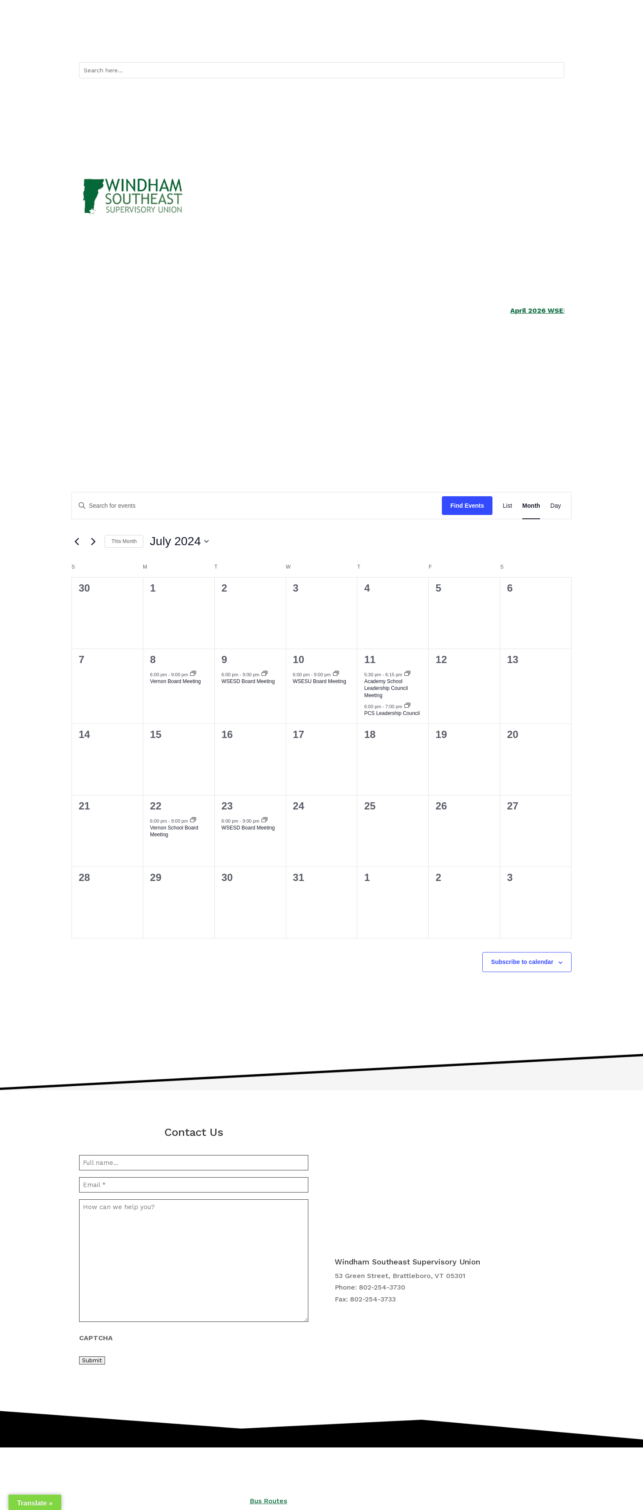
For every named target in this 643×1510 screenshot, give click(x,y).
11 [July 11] (370, 659)
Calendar (518, 43)
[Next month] (93, 541)
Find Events (467, 505)
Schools (91, 395)
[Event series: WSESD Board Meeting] (264, 674)
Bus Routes (478, 43)
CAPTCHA (96, 1338)
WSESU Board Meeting (319, 681)
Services (173, 395)
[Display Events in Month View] (531, 505)
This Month (124, 541)
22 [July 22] (156, 806)
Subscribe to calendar (522, 961)
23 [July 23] (227, 806)
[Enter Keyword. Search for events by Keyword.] (257, 505)
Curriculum (343, 395)
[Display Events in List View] (507, 505)
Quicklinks (429, 43)
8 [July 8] (153, 659)
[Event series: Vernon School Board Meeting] (193, 820)
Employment (428, 395)
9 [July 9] (224, 659)
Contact (552, 43)
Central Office (511, 395)
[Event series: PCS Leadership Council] (407, 706)
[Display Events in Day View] (555, 505)
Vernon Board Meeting (175, 681)
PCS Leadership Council (392, 713)
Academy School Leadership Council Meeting (386, 688)
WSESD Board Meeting (248, 681)
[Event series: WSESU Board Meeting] (336, 674)
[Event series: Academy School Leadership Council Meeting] (407, 674)
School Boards (265, 395)
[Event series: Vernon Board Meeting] (193, 674)
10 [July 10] (298, 659)
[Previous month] (76, 541)
